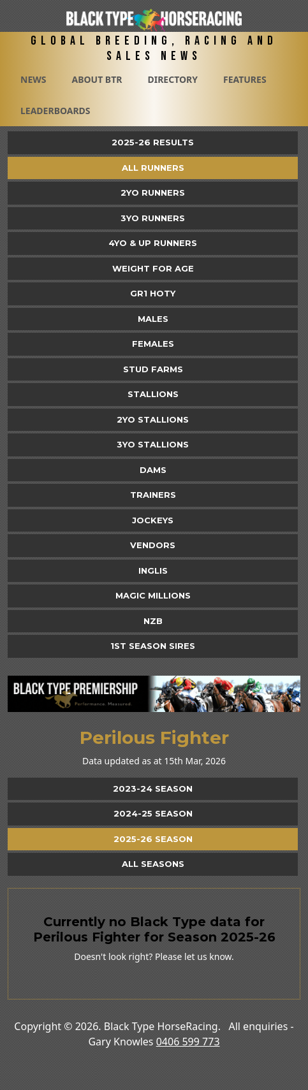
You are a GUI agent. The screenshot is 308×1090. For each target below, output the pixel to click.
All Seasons (153, 864)
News (33, 79)
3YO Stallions (153, 444)
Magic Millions (153, 595)
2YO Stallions (153, 419)
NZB (153, 621)
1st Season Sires (152, 646)
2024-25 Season (153, 813)
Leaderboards (55, 111)
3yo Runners (153, 218)
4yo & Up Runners (152, 243)
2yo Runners (153, 192)
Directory (172, 79)
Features (245, 79)
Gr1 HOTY (152, 293)
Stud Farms (153, 369)
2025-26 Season (153, 839)
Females (153, 343)
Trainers (153, 495)
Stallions (153, 394)
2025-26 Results (153, 142)
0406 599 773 (188, 1042)
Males (153, 319)
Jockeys (152, 520)
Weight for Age (153, 268)
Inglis (153, 570)
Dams (153, 470)
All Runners (153, 168)
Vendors (152, 545)
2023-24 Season (153, 788)
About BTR (96, 79)
